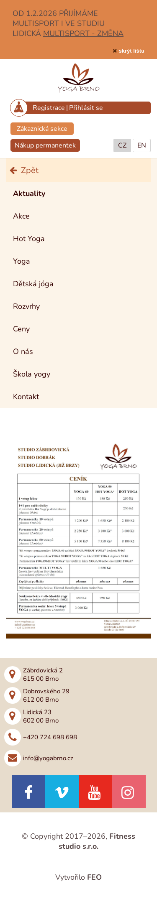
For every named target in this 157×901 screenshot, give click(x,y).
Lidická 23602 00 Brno (41, 716)
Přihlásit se (86, 107)
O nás (23, 351)
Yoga (21, 261)
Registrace (49, 107)
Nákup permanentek (45, 145)
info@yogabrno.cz (48, 758)
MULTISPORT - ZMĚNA (83, 33)
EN (141, 145)
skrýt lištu (131, 51)
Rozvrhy (26, 306)
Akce (21, 216)
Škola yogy (31, 374)
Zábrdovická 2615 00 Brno (43, 674)
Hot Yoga (29, 239)
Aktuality (29, 193)
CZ (122, 145)
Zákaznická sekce (42, 128)
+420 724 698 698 (50, 737)
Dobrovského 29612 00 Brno (46, 695)
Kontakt (26, 397)
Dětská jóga (33, 284)
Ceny (21, 329)
